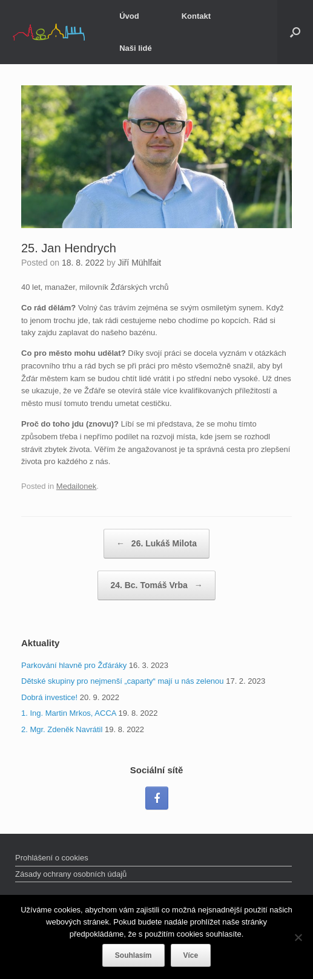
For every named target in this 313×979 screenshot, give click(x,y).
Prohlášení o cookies (51, 857)
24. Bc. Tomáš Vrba (156, 585)
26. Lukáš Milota (156, 543)
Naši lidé (135, 48)
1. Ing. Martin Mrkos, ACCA (68, 713)
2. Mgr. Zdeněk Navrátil (61, 729)
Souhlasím (133, 955)
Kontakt (196, 16)
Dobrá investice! (49, 697)
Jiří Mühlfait (140, 262)
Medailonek (76, 486)
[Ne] (298, 937)
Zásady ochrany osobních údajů (71, 874)
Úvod (129, 16)
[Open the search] (295, 32)
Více (191, 955)
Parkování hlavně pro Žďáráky (74, 665)
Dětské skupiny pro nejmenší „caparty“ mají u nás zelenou (122, 681)
